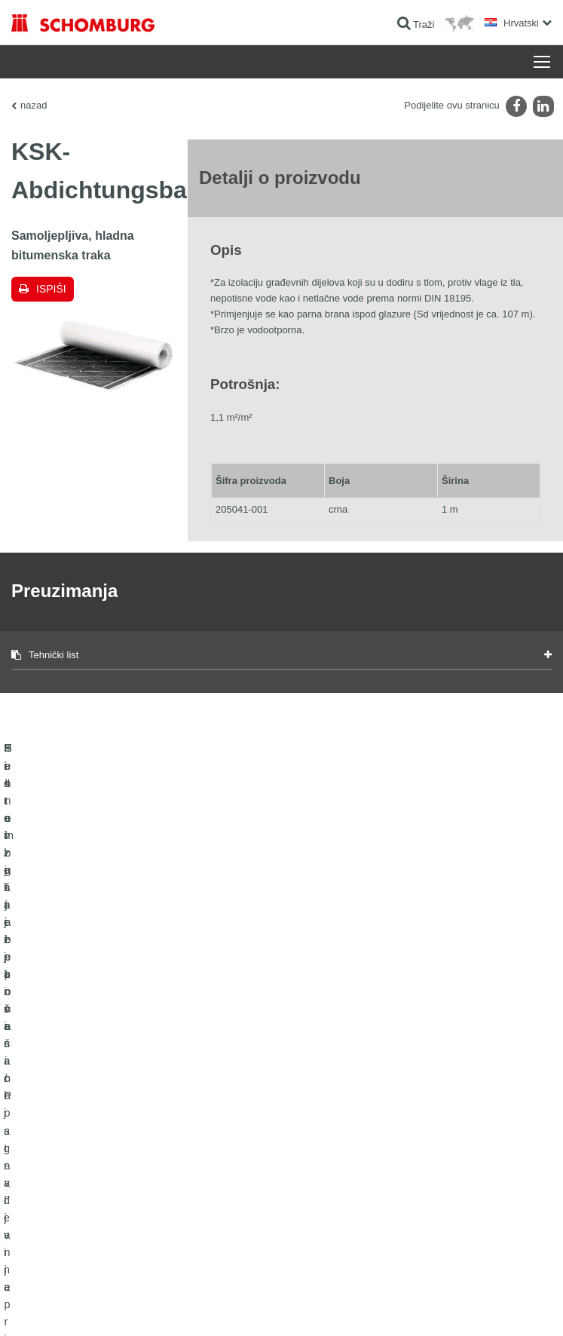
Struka (306, 1133)
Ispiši (51, 289)
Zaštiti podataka (138, 1306)
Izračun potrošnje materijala (348, 1088)
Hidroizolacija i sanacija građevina (79, 1088)
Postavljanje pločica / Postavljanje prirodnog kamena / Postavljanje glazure (119, 1121)
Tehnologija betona (49, 1178)
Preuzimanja (318, 1110)
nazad (33, 105)
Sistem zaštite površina (57, 1156)
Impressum (84, 1306)
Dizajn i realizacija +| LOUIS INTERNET (482, 1306)
